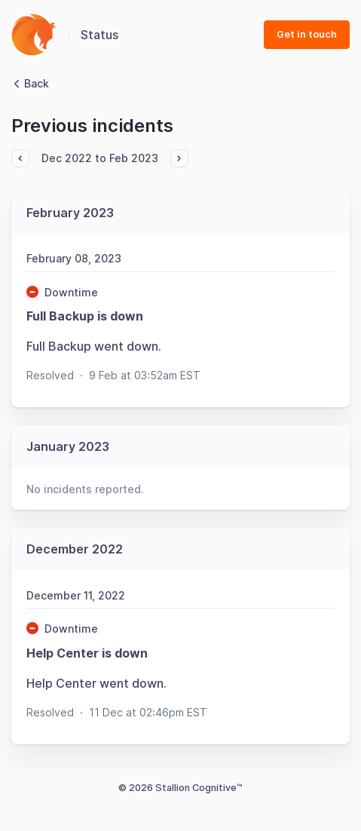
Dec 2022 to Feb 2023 (99, 158)
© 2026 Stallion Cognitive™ (180, 787)
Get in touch (307, 34)
